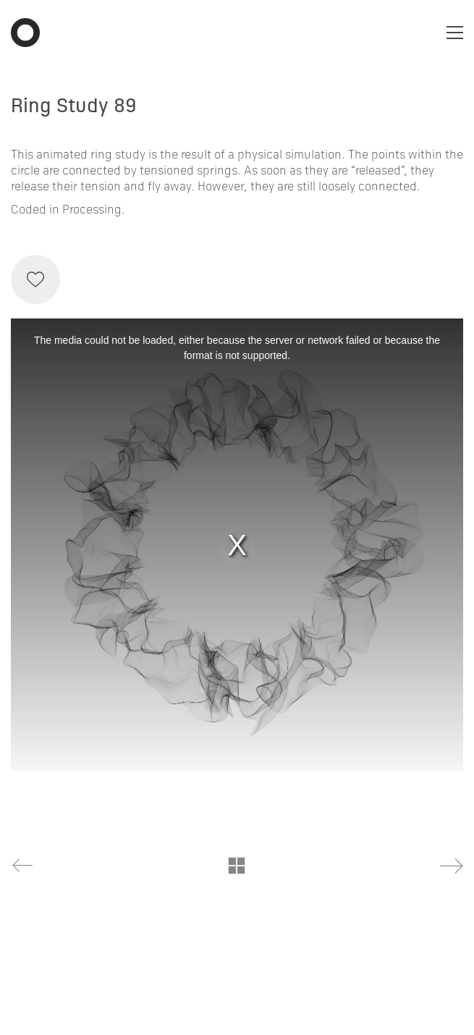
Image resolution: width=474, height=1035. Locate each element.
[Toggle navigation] (455, 32)
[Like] (35, 279)
